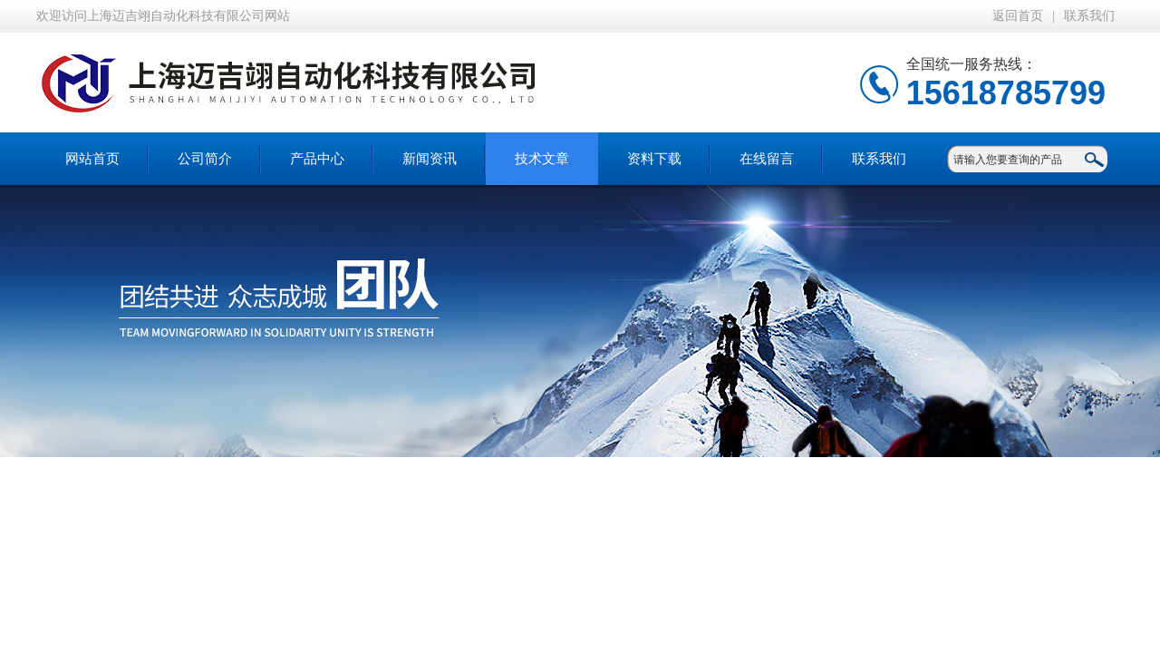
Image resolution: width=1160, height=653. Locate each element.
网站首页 (92, 158)
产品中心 (317, 158)
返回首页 (1017, 16)
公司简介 (205, 158)
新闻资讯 (429, 158)
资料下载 (654, 158)
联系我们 (1089, 16)
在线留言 (767, 158)
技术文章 (542, 158)
